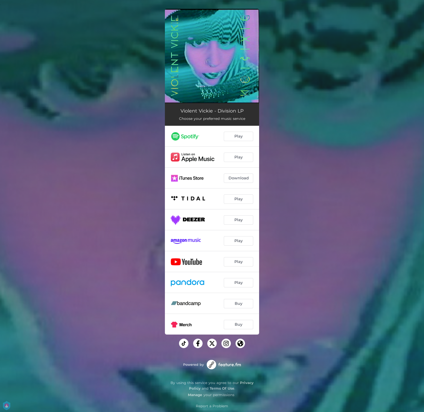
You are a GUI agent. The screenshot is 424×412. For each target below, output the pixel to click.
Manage (195, 395)
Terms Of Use (222, 388)
